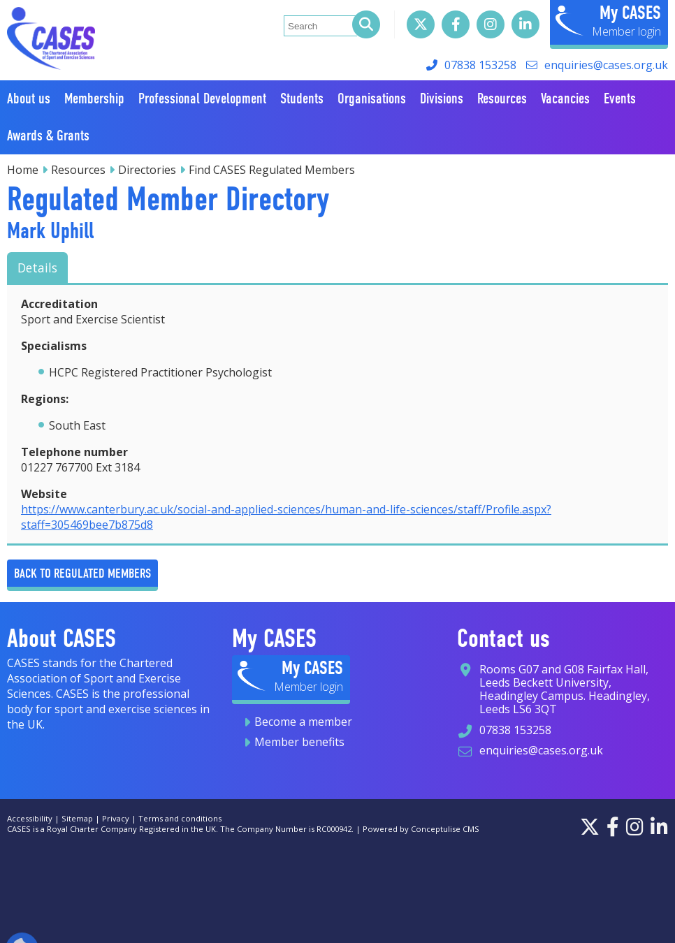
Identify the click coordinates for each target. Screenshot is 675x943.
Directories (147, 169)
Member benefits (299, 742)
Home (22, 169)
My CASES (630, 12)
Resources (78, 169)
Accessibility (29, 818)
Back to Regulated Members (82, 573)
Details (37, 267)
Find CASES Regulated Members (272, 169)
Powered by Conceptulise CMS (421, 829)
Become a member (303, 721)
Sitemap (77, 818)
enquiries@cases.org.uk (606, 65)
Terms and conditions (180, 818)
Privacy (115, 818)
